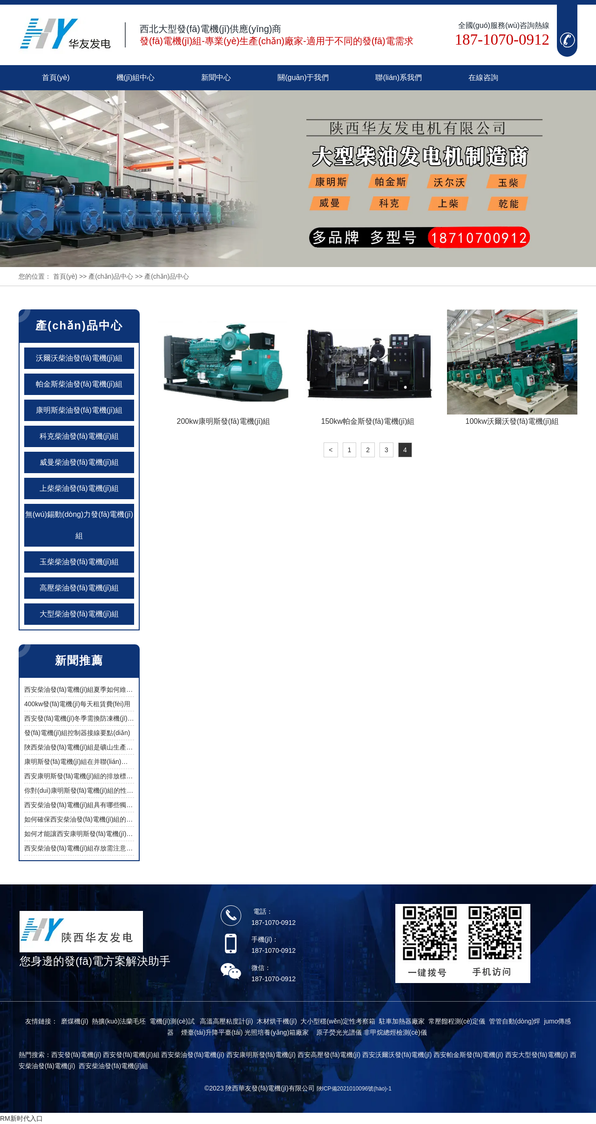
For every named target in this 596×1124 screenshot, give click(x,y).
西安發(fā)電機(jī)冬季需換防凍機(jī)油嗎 (82, 718)
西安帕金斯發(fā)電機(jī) (468, 1054)
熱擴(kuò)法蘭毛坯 (119, 1021)
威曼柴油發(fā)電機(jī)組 (79, 462)
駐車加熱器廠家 (402, 1021)
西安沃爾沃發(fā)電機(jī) (397, 1054)
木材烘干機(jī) (277, 1021)
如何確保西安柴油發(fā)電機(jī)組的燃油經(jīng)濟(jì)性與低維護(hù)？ (121, 819)
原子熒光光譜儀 (339, 1032)
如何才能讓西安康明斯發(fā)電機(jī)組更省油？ (91, 833)
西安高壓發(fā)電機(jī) (329, 1054)
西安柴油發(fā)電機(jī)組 (113, 1066)
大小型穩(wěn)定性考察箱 (337, 1021)
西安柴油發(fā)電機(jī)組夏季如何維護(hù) (84, 689)
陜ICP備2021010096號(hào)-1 (354, 1088)
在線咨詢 (483, 77)
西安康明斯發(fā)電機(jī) (261, 1054)
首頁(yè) (56, 77)
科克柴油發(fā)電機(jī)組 (79, 436)
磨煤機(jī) (74, 1021)
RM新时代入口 (21, 1118)
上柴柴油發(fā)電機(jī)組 (79, 488)
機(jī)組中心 (135, 77)
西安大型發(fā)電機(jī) (536, 1054)
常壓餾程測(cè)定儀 (456, 1021)
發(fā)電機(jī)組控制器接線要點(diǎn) (77, 732)
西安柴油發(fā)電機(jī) (192, 1054)
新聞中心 (216, 77)
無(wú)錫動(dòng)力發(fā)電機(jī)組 (79, 525)
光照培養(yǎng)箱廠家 (276, 1032)
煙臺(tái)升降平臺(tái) (212, 1032)
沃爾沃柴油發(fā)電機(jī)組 (79, 358)
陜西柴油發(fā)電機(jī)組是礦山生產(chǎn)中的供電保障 (104, 747)
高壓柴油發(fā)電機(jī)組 (79, 588)
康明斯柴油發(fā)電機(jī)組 (79, 410)
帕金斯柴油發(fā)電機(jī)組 (79, 384)
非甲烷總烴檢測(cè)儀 (395, 1032)
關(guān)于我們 (303, 77)
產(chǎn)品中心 (110, 276)
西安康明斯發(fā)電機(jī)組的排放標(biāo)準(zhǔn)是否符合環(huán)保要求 (131, 776)
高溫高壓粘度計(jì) (226, 1021)
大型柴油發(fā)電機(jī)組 (79, 614)
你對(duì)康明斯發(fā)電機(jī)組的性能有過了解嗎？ (98, 790)
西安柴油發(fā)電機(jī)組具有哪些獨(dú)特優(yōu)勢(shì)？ (104, 805)
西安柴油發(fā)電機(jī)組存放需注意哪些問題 (88, 848)
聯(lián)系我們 (398, 77)
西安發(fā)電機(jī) (76, 1054)
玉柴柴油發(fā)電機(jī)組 (79, 562)
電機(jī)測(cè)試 (171, 1021)
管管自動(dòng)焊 (514, 1021)
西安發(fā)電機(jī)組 (131, 1054)
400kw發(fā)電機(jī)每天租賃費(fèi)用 (77, 704)
